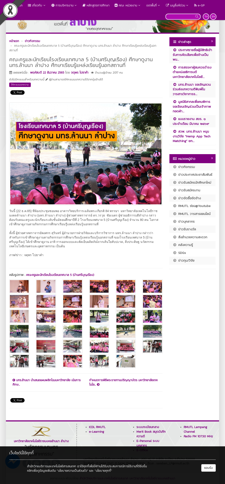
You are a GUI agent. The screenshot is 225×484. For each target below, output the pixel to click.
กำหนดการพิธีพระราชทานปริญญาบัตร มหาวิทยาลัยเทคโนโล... (123, 382)
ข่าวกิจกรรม (184, 166)
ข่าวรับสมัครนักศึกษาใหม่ (192, 182)
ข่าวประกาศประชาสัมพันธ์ (192, 174)
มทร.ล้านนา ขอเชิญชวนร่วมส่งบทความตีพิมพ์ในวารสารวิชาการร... (192, 89)
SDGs (179, 252)
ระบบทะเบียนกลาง (147, 427)
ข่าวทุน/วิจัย (183, 260)
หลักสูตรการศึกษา (96, 5)
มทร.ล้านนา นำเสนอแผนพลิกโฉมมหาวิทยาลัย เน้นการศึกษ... (47, 382)
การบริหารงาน (64, 5)
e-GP (199, 5)
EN (213, 16)
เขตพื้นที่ (153, 5)
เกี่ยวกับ (37, 5)
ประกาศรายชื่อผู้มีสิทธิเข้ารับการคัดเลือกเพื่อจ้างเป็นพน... (192, 54)
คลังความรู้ (183, 244)
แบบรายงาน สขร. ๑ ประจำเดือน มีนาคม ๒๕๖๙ (191, 121)
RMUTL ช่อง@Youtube (191, 205)
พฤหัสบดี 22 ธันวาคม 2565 (47, 72)
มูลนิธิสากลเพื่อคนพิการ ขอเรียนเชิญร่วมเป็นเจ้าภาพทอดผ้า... (192, 106)
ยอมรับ (208, 468)
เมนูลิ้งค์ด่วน (177, 5)
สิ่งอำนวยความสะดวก (190, 237)
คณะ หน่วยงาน (128, 5)
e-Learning (96, 431)
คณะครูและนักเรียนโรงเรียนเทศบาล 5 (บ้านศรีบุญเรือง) (60, 275)
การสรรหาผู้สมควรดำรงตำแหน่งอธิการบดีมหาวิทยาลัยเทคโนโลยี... (192, 72)
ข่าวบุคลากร (184, 221)
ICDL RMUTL (97, 427)
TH (206, 16)
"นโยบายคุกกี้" (103, 470)
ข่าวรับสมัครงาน (186, 190)
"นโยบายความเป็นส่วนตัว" (72, 470)
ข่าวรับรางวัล (184, 229)
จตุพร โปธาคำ (79, 72)
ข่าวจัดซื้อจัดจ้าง (187, 198)
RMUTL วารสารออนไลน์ (191, 213)
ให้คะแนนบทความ (20, 84)
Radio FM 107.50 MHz (198, 436)
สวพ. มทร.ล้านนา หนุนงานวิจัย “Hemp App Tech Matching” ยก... (191, 136)
